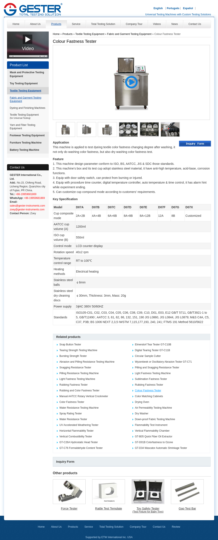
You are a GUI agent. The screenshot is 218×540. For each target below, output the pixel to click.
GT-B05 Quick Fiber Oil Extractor (153, 436)
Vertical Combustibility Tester (75, 436)
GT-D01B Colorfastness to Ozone (154, 442)
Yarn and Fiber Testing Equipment (22, 127)
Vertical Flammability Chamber (152, 430)
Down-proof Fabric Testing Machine (155, 419)
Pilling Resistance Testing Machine (79, 373)
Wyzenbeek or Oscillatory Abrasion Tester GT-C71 (163, 361)
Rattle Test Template (108, 508)
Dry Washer (141, 413)
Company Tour (138, 526)
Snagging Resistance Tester (75, 367)
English (158, 8)
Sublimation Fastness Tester (151, 379)
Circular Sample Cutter (148, 356)
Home (56, 34)
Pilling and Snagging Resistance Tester (157, 367)
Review (176, 526)
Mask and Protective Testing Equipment (27, 74)
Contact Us (17, 167)
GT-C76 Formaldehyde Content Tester (81, 448)
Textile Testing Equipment (25, 90)
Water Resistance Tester (73, 419)
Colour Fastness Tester (148, 390)
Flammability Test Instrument (151, 425)
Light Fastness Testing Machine (153, 373)
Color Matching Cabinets (149, 396)
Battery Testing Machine (24, 149)
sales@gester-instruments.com (27, 205)
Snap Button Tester (70, 344)
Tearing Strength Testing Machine (78, 350)
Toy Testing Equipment (24, 83)
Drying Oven (142, 402)
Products (67, 34)
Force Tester (69, 508)
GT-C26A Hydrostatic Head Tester (78, 442)
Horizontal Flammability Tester (76, 430)
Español (188, 8)
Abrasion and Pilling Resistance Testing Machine (87, 361)
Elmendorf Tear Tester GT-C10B (153, 344)
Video (28, 48)
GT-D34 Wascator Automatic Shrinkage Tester (161, 448)
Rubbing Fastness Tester (73, 384)
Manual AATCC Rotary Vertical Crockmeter (83, 396)
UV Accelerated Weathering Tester (78, 425)
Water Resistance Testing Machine (79, 407)
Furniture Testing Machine (26, 142)
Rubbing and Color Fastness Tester (79, 390)
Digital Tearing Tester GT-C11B (152, 350)
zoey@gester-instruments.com (27, 209)
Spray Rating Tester (70, 413)
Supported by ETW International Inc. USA (108, 537)
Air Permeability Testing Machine (153, 407)
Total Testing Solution (111, 526)
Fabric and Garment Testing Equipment (25, 99)
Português (173, 8)
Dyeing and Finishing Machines (27, 107)
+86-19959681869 (25, 194)
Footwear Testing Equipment (27, 135)
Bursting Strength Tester (73, 356)
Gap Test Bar (187, 508)
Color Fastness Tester (71, 402)
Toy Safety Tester (148, 510)
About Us (56, 526)
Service (88, 526)
